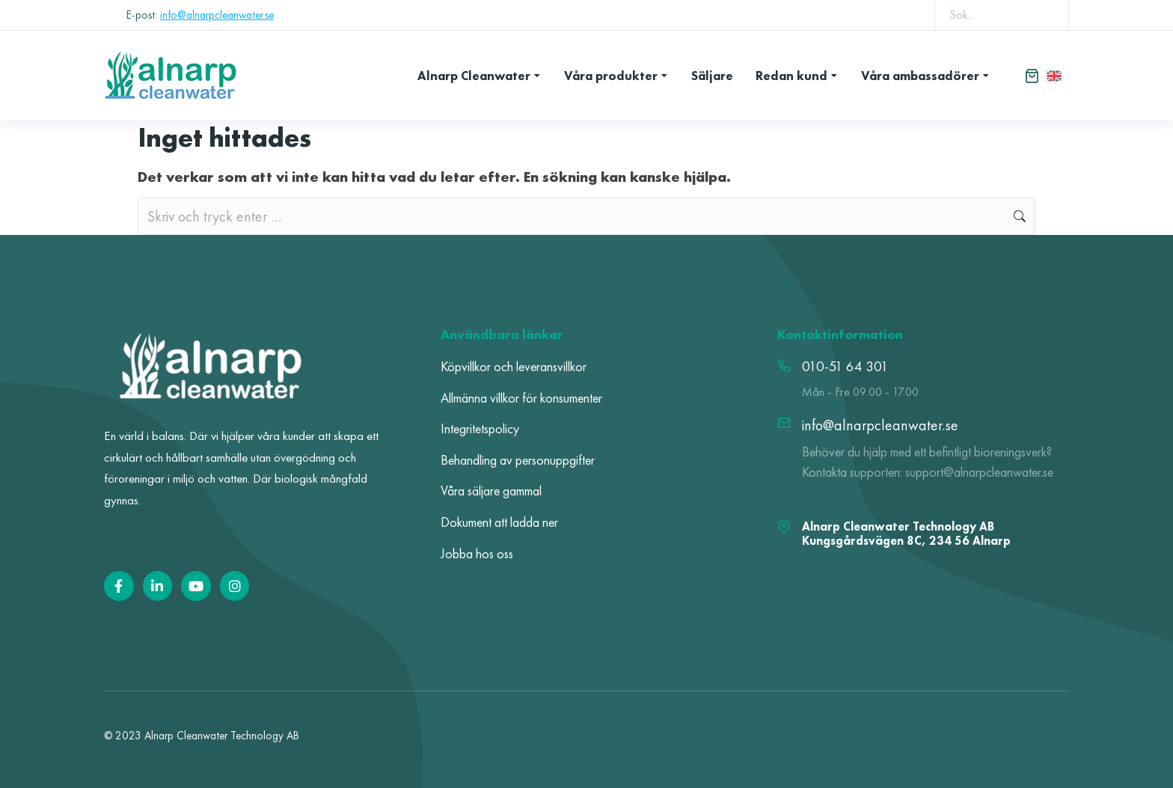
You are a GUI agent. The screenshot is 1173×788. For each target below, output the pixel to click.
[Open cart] (1031, 75)
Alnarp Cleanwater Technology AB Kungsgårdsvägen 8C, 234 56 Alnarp (906, 534)
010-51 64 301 (845, 366)
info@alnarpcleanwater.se (217, 14)
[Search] (1046, 15)
